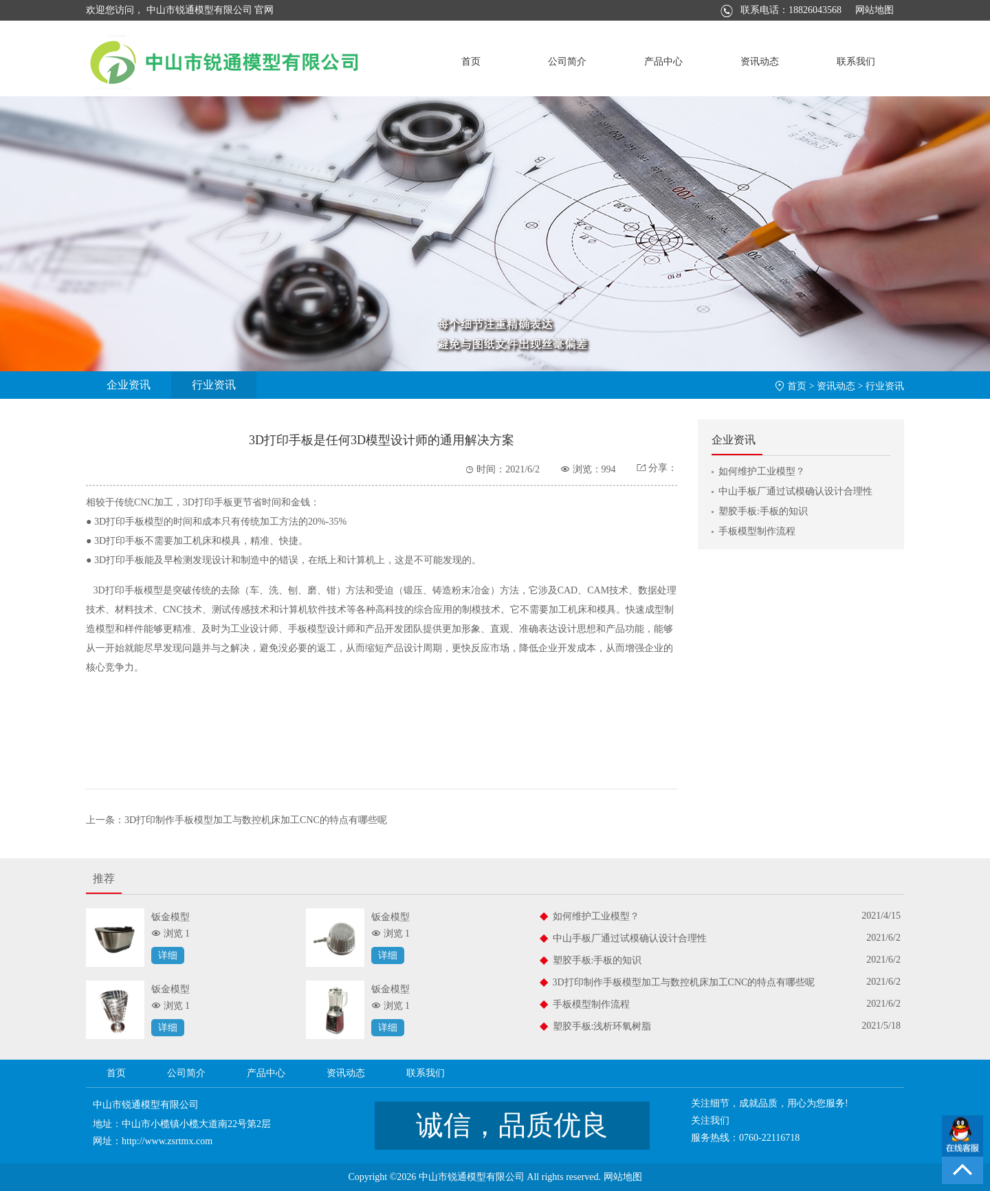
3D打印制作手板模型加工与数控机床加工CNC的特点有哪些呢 (255, 820)
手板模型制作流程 (756, 531)
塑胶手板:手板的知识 (763, 511)
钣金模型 (170, 917)
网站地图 (874, 10)
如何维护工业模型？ (761, 471)
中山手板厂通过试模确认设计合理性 (795, 491)
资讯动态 (759, 61)
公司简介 (567, 61)
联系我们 (856, 61)
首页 (471, 61)
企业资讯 (129, 385)
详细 (167, 955)
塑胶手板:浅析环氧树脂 (602, 1026)
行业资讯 (214, 385)
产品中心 (663, 61)
